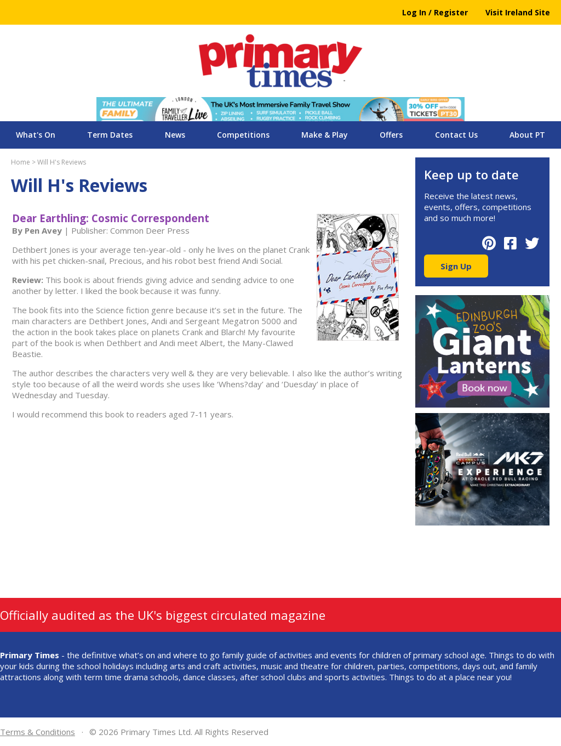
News (175, 134)
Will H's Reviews (61, 162)
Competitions (243, 134)
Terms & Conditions (37, 731)
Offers (391, 134)
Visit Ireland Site (517, 12)
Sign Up (456, 266)
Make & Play (324, 134)
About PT (527, 134)
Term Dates (110, 134)
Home (20, 162)
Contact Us (456, 134)
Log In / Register (435, 12)
